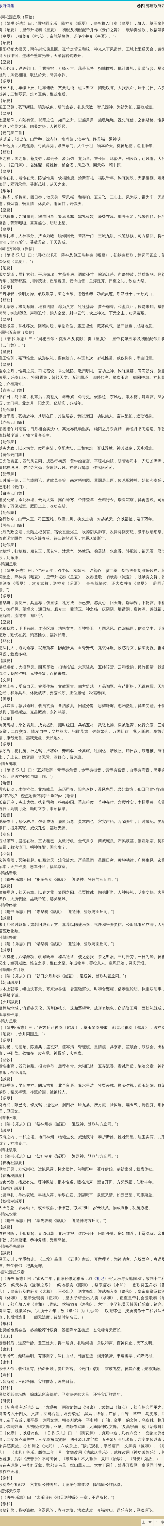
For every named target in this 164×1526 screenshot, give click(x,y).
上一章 (147, 1522)
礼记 (100, 1278)
